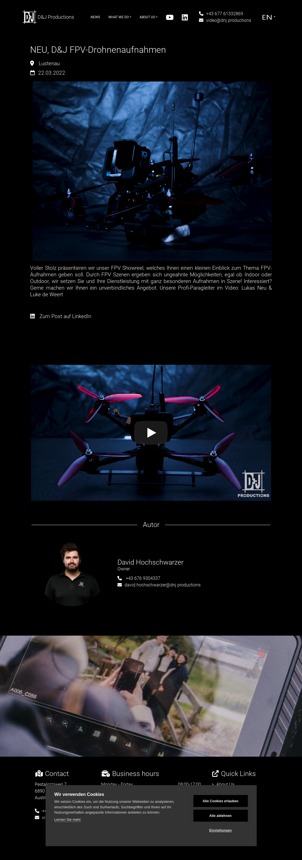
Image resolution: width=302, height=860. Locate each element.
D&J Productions (48, 17)
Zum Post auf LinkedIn (60, 316)
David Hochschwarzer (150, 562)
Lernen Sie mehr (67, 819)
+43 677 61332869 (221, 13)
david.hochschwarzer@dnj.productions (159, 585)
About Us (148, 17)
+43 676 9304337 (138, 578)
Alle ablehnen (220, 816)
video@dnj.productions (225, 20)
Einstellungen (220, 830)
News (95, 17)
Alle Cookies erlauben (220, 801)
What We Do (119, 17)
